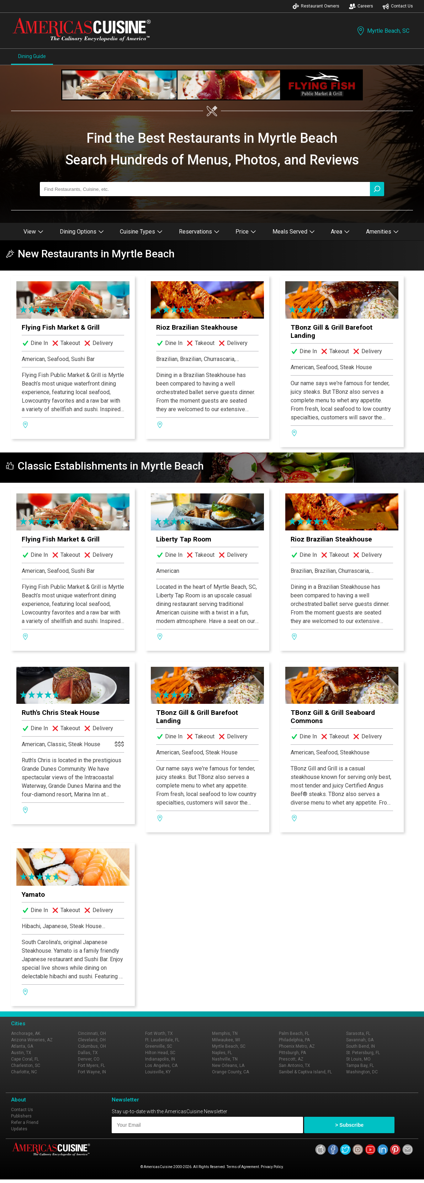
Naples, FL (222, 1052)
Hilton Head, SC (160, 1052)
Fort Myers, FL (91, 1065)
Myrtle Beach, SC (382, 31)
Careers (361, 6)
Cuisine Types (141, 231)
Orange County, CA (230, 1071)
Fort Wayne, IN (92, 1071)
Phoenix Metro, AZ (297, 1046)
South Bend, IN (360, 1046)
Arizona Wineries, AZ (32, 1039)
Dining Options (82, 231)
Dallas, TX (88, 1052)
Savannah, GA (359, 1039)
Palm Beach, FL (294, 1033)
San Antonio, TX (294, 1065)
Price (245, 231)
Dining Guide (32, 56)
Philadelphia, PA (294, 1039)
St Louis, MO (358, 1059)
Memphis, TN (225, 1033)
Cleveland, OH (92, 1039)
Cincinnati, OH (92, 1033)
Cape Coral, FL (25, 1059)
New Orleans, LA (228, 1065)
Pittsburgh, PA (292, 1052)
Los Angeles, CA (161, 1065)
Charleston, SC (25, 1065)
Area (340, 231)
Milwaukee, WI (226, 1039)
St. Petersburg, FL (363, 1052)
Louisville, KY (158, 1071)
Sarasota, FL (358, 1033)
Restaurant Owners (315, 6)
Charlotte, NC (24, 1071)
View (33, 231)
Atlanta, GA (22, 1046)
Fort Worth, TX (159, 1033)
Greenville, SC (158, 1046)
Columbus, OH (92, 1046)
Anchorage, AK (25, 1033)
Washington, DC (362, 1071)
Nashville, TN (225, 1059)
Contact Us (397, 6)
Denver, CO (89, 1059)
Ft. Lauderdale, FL (162, 1039)
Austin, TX (21, 1052)
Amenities (382, 231)
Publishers (21, 1116)
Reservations (199, 231)
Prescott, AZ (291, 1059)
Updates (19, 1128)
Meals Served (293, 231)
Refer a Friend (24, 1122)
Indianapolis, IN (160, 1059)
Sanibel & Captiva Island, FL (305, 1071)
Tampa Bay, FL (360, 1065)
